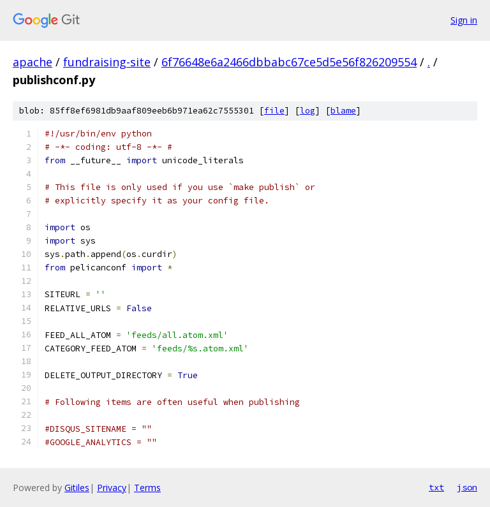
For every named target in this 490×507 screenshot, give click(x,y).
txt (436, 487)
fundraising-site (107, 62)
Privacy (111, 487)
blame (343, 110)
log (307, 110)
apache (32, 62)
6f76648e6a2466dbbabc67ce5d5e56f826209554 (289, 62)
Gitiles (76, 487)
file (274, 110)
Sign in (463, 20)
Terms (147, 487)
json (467, 487)
